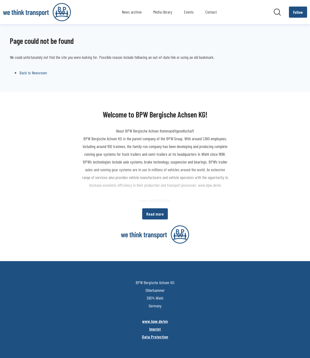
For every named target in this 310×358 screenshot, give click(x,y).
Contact (211, 12)
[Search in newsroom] (277, 12)
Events (189, 12)
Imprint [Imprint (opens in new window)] (155, 329)
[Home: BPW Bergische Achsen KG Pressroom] (37, 12)
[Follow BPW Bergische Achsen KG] (298, 12)
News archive (132, 12)
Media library (162, 12)
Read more (155, 214)
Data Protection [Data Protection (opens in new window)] (155, 336)
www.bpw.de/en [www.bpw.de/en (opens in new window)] (155, 321)
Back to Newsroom (33, 72)
